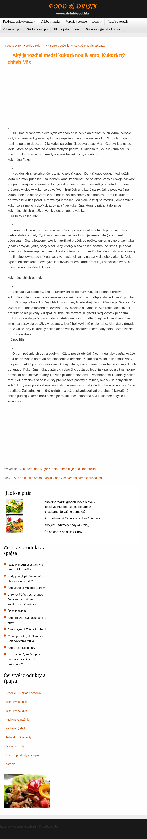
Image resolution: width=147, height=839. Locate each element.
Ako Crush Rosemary (21, 647)
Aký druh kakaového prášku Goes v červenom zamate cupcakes (58, 477)
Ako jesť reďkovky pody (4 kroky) (66, 525)
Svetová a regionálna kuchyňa (103, 29)
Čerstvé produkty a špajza (89, 45)
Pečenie (10, 692)
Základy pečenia (30, 692)
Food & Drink (13, 45)
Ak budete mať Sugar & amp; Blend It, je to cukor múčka (57, 469)
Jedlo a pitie (33, 45)
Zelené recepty (14, 746)
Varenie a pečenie (76, 21)
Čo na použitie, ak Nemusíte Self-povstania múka (26, 638)
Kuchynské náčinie (17, 719)
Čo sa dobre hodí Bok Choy (63, 532)
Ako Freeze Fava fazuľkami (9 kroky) (27, 620)
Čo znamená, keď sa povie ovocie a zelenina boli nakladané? (25, 659)
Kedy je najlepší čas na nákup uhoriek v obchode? (27, 579)
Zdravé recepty (12, 29)
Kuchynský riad (15, 728)
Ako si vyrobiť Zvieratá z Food (27, 629)
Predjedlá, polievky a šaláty (19, 21)
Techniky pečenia (16, 701)
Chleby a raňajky (50, 21)
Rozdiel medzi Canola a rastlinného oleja (72, 518)
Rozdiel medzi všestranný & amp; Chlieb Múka (25, 567)
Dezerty (97, 21)
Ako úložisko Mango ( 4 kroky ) (27, 587)
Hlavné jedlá (61, 29)
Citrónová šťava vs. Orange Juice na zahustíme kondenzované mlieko (25, 599)
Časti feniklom (17, 611)
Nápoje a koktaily (118, 21)
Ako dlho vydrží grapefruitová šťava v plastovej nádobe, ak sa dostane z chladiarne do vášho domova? (69, 506)
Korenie (10, 764)
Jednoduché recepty (18, 737)
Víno (77, 29)
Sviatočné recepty (37, 29)
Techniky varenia (16, 710)
